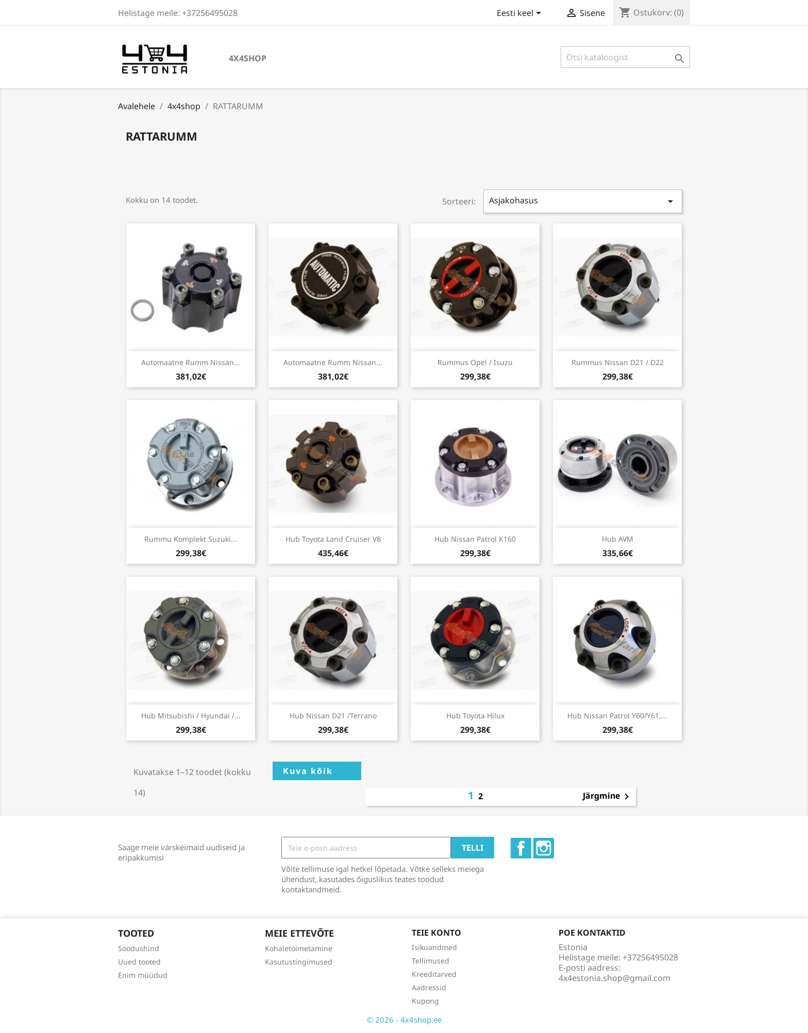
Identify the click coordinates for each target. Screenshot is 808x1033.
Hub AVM (617, 539)
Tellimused (430, 961)
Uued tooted (139, 962)
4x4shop (247, 58)
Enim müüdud (142, 975)
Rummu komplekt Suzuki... (190, 539)
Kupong (425, 1001)
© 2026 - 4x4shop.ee (404, 1019)
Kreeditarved (434, 974)
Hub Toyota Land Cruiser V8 (333, 539)
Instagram (543, 848)
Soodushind (138, 948)
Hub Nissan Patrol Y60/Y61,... (617, 715)
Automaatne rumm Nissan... (190, 362)
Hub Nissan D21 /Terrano (333, 715)
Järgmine (608, 796)
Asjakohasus (583, 201)
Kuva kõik (308, 771)
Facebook (521, 848)
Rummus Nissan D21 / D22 (617, 362)
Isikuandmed (434, 947)
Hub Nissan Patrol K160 (475, 539)
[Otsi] (625, 57)
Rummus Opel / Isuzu (475, 362)
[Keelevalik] (521, 14)
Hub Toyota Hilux (475, 715)
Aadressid (429, 987)
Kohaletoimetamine (298, 948)
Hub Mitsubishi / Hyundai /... (191, 715)
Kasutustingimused (298, 962)
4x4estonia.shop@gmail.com (614, 978)
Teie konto (436, 932)
